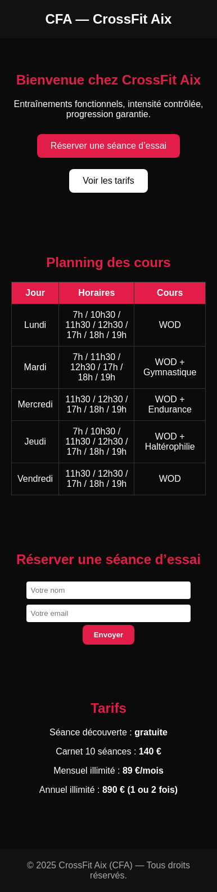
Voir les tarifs (108, 180)
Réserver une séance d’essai (108, 145)
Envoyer (109, 635)
